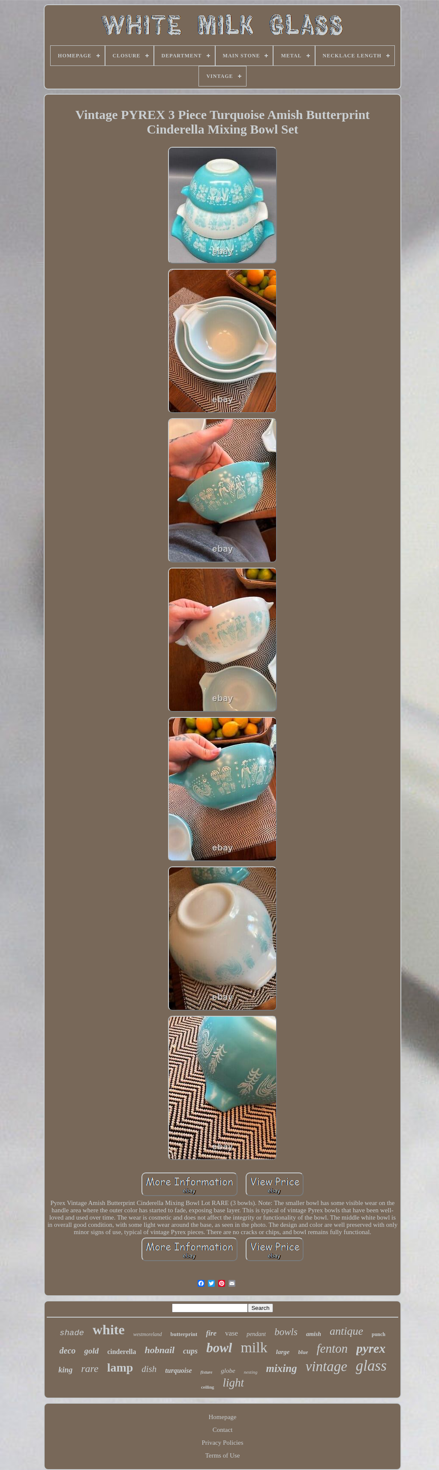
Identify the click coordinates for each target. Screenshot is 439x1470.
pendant (256, 1334)
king (65, 1370)
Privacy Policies (222, 1442)
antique (346, 1331)
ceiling (207, 1387)
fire (211, 1333)
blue (303, 1352)
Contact (223, 1429)
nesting (251, 1372)
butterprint (184, 1334)
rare (89, 1368)
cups (190, 1351)
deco (68, 1350)
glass (371, 1365)
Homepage (223, 1416)
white (109, 1329)
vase (231, 1333)
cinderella (121, 1351)
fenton (332, 1348)
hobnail (159, 1350)
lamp (120, 1367)
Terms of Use (222, 1455)
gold (91, 1350)
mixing (281, 1368)
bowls (286, 1332)
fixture (207, 1372)
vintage (326, 1366)
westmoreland (147, 1334)
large (283, 1351)
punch (378, 1334)
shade (72, 1333)
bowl (219, 1347)
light (233, 1382)
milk (254, 1347)
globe (228, 1370)
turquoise (178, 1370)
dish (148, 1369)
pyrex (370, 1348)
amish (313, 1334)
